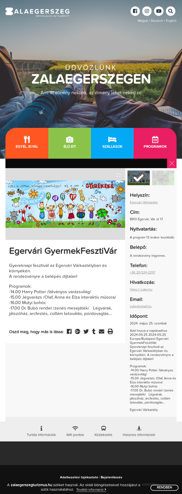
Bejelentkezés (111, 477)
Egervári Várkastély (144, 202)
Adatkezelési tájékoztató (79, 477)
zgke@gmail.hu (141, 306)
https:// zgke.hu (141, 289)
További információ (91, 489)
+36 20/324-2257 (142, 272)
